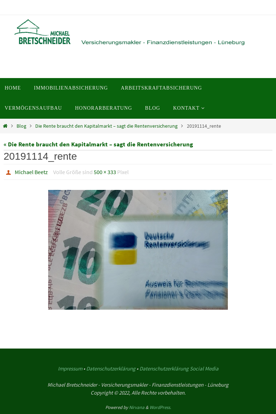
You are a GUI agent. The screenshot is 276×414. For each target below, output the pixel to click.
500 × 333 (105, 172)
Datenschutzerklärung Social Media (178, 368)
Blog (21, 126)
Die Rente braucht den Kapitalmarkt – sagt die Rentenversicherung (106, 126)
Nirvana (136, 407)
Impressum (70, 368)
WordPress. (160, 407)
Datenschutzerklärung (110, 368)
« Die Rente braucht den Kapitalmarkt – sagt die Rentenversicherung (98, 144)
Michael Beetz (31, 172)
